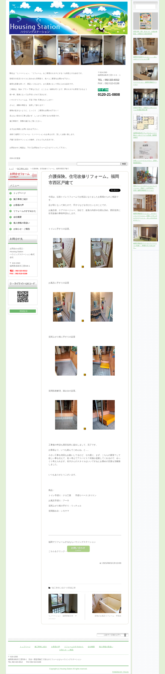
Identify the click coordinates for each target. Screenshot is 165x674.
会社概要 (17, 217)
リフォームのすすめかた (24, 211)
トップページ (19, 193)
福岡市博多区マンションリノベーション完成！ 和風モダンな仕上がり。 (145, 246)
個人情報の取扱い (21, 223)
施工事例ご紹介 (23, 168)
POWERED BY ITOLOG (120, 672)
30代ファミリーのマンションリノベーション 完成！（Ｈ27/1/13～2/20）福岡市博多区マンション (145, 188)
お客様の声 (18, 205)
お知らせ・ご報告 (21, 229)
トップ (11, 168)
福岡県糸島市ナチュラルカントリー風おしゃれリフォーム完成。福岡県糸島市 (145, 135)
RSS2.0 (23, 311)
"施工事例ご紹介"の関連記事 (63, 588)
